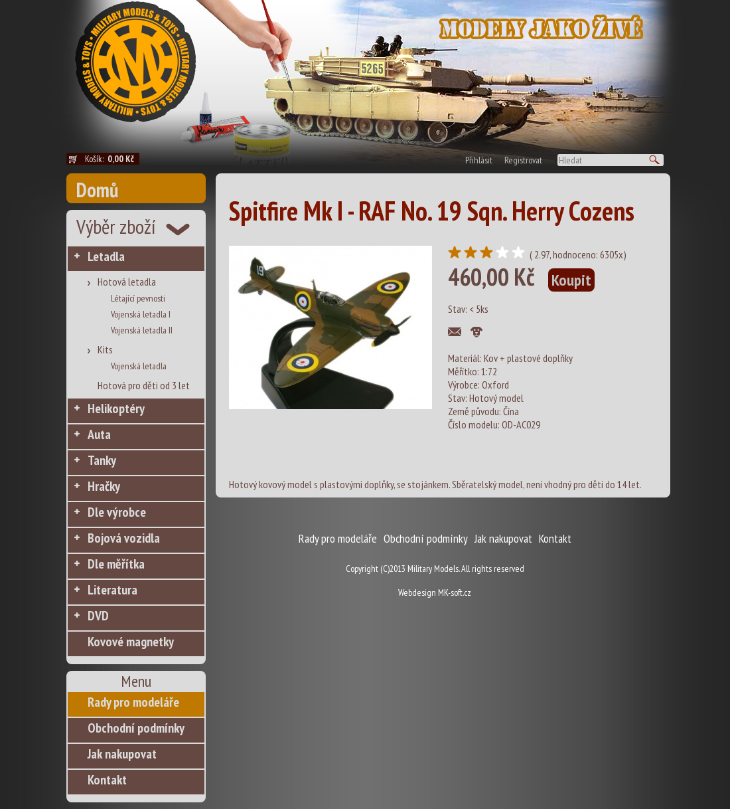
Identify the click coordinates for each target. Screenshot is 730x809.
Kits (105, 349)
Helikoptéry (116, 408)
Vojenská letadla (139, 366)
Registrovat (523, 160)
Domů (97, 190)
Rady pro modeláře (133, 702)
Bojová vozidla (124, 538)
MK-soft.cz (454, 592)
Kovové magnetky (131, 641)
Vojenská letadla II (142, 330)
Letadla (106, 256)
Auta (99, 434)
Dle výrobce (117, 512)
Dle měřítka (116, 564)
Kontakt (107, 779)
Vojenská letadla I (141, 314)
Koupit (571, 280)
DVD (98, 615)
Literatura (112, 589)
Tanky (102, 460)
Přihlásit (478, 160)
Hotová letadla (127, 281)
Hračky (104, 486)
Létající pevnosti (138, 298)
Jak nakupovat (122, 754)
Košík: (112, 159)
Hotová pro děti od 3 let (144, 385)
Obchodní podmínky (136, 728)
